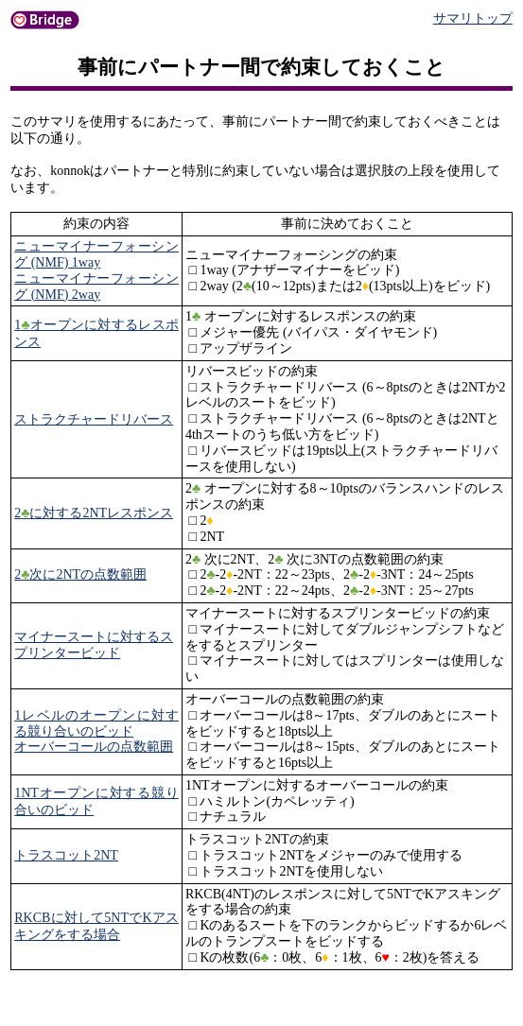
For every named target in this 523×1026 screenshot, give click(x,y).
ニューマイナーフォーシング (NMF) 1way (96, 254)
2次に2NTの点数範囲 (80, 574)
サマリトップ (473, 18)
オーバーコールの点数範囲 (93, 746)
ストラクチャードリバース (93, 419)
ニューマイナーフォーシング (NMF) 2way (96, 286)
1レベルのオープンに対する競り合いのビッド (96, 723)
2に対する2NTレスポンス (93, 513)
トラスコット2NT (66, 855)
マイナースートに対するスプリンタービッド (93, 645)
